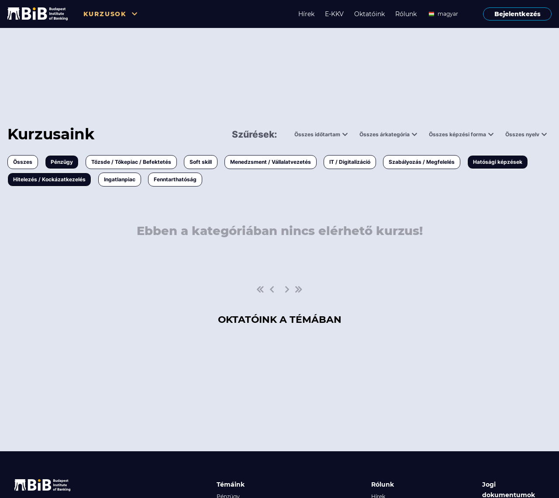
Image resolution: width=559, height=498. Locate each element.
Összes (22, 162)
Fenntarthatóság (175, 179)
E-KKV (334, 14)
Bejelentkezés (517, 14)
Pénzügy (62, 162)
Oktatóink (369, 14)
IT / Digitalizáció (349, 162)
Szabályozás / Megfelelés (422, 162)
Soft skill (201, 162)
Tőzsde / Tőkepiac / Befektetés (131, 162)
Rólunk (406, 14)
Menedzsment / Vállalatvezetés (270, 162)
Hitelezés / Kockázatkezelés (49, 179)
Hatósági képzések (497, 162)
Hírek (306, 14)
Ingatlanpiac (119, 179)
